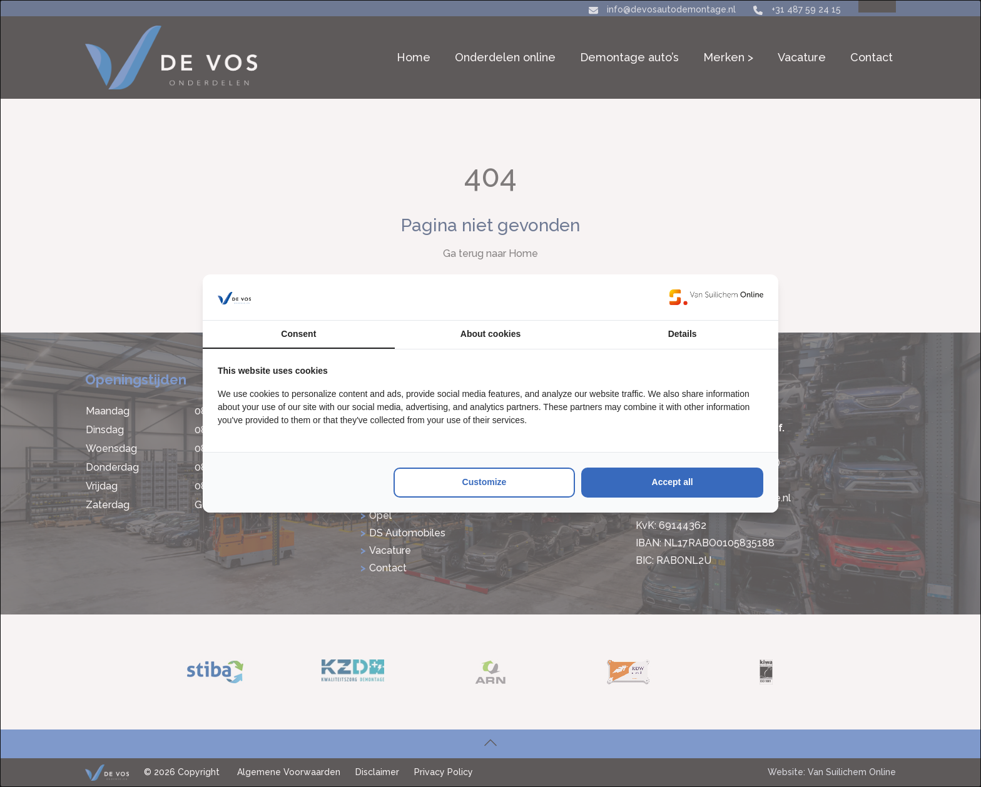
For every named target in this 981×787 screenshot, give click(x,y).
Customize (484, 482)
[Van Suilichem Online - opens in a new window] (716, 296)
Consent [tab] (298, 334)
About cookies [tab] (490, 334)
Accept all (672, 482)
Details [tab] (682, 334)
